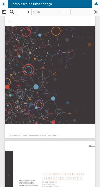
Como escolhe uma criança (31, 4)
